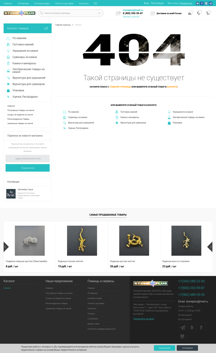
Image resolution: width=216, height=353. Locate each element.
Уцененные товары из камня (20, 123)
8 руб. (12, 266)
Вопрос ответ (93, 324)
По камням (71, 112)
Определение (185, 3)
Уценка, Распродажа (75, 128)
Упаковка (174, 123)
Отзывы (91, 313)
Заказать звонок (131, 16)
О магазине (93, 319)
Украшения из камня (180, 112)
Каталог (7, 288)
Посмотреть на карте (143, 319)
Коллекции (13, 181)
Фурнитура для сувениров (130, 123)
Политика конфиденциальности (102, 329)
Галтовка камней (126, 112)
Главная (8, 3)
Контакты (84, 3)
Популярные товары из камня (20, 110)
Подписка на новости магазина (24, 135)
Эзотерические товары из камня (185, 117)
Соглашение (187, 348)
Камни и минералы (127, 117)
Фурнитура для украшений (78, 123)
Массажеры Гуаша (25, 189)
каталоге (172, 86)
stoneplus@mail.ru (197, 301)
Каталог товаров (27, 28)
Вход (146, 3)
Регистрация (157, 3)
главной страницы (120, 86)
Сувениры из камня (75, 117)
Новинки (11, 106)
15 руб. (65, 266)
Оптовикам (23, 3)
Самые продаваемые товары (108, 214)
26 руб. (117, 266)
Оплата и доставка (64, 3)
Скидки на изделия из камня (20, 115)
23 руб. (169, 266)
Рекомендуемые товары (18, 119)
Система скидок (42, 3)
